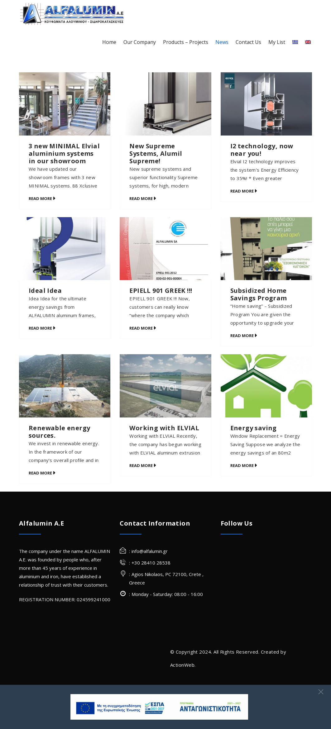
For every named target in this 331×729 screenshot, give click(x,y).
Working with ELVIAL (164, 428)
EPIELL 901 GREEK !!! (160, 290)
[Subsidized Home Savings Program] (266, 248)
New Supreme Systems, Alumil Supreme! (155, 153)
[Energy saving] (266, 385)
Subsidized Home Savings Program (258, 294)
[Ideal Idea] (64, 248)
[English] (308, 42)
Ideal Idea (45, 290)
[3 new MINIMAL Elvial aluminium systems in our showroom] (64, 104)
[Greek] (295, 42)
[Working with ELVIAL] (165, 385)
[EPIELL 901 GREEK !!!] (165, 248)
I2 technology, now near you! (261, 150)
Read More (40, 198)
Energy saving (253, 428)
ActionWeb (182, 665)
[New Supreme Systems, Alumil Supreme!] (165, 104)
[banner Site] (159, 707)
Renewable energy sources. (59, 432)
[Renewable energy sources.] (64, 385)
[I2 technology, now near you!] (266, 104)
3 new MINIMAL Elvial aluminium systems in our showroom (64, 153)
